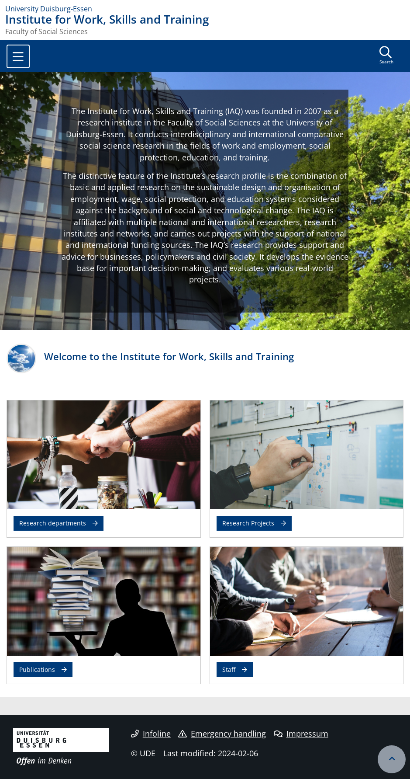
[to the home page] (205, 8)
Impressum (301, 733)
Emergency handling (222, 733)
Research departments (52, 523)
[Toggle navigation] (18, 56)
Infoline (151, 733)
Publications (37, 669)
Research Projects (248, 523)
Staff (228, 669)
